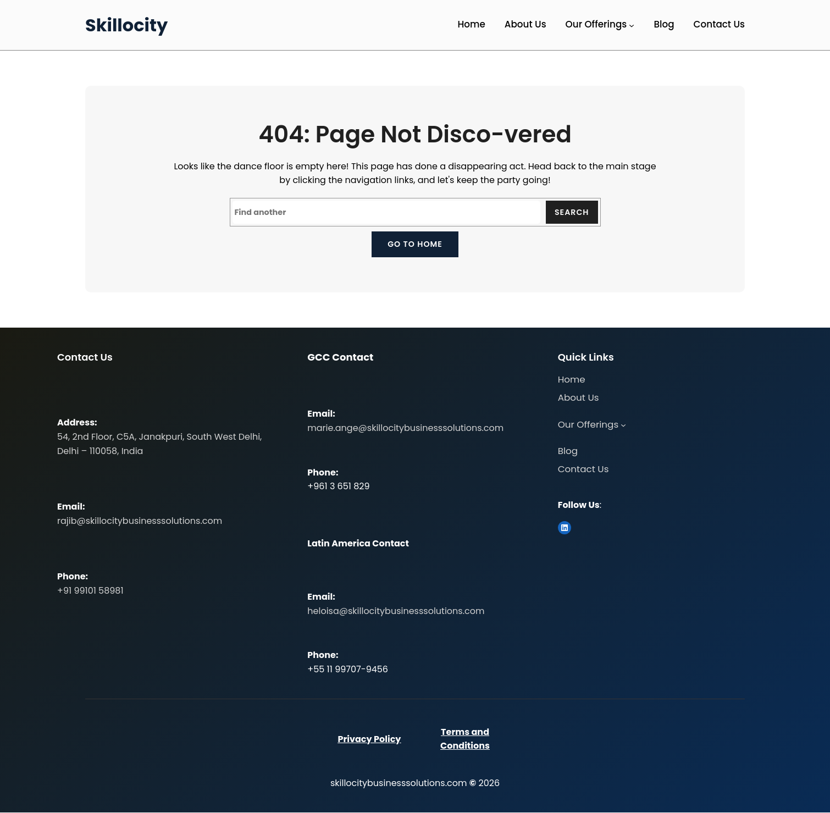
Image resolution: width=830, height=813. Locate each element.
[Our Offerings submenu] (631, 25)
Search (571, 212)
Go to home (414, 244)
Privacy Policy (369, 739)
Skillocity (126, 25)
